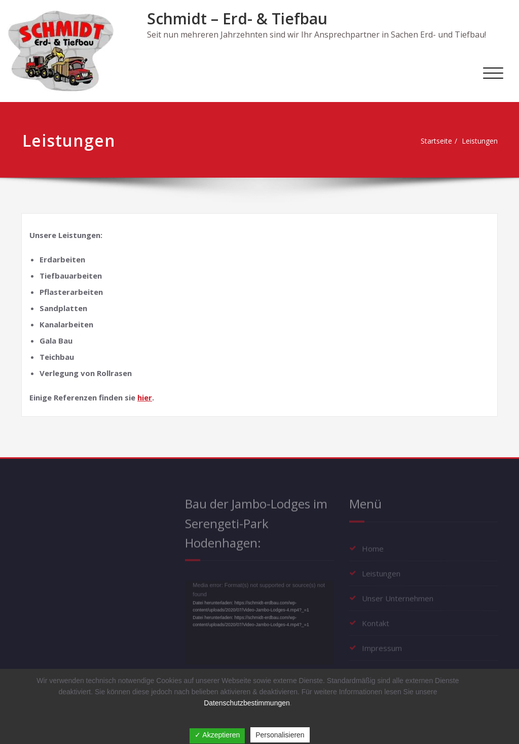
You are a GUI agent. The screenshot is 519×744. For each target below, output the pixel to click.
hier (144, 397)
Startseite (431, 141)
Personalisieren (280, 735)
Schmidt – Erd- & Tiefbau (237, 18)
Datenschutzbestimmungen (247, 703)
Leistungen (478, 141)
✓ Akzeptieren (217, 735)
